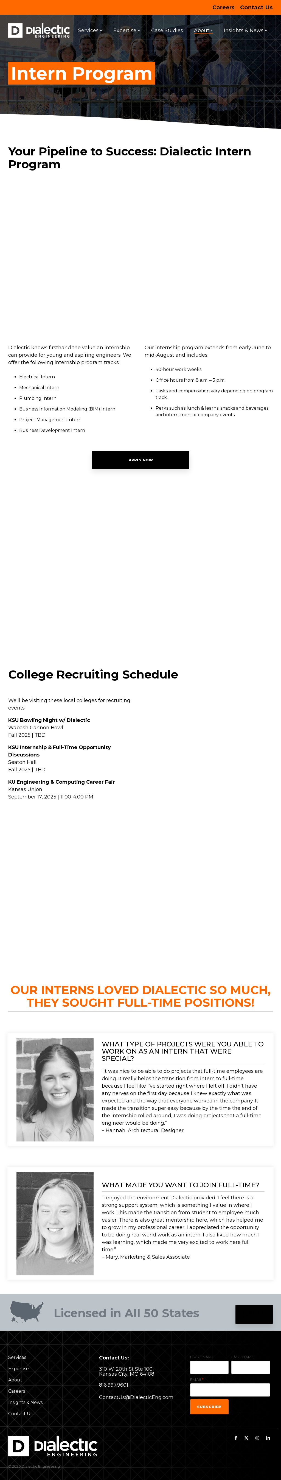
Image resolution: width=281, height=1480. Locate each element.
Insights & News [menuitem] (25, 1402)
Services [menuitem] (17, 1357)
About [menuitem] (15, 1380)
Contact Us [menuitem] (256, 7)
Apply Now (140, 460)
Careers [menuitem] (223, 7)
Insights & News (245, 30)
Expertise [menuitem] (18, 1368)
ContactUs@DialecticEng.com (136, 1397)
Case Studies (167, 30)
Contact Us (253, 1314)
